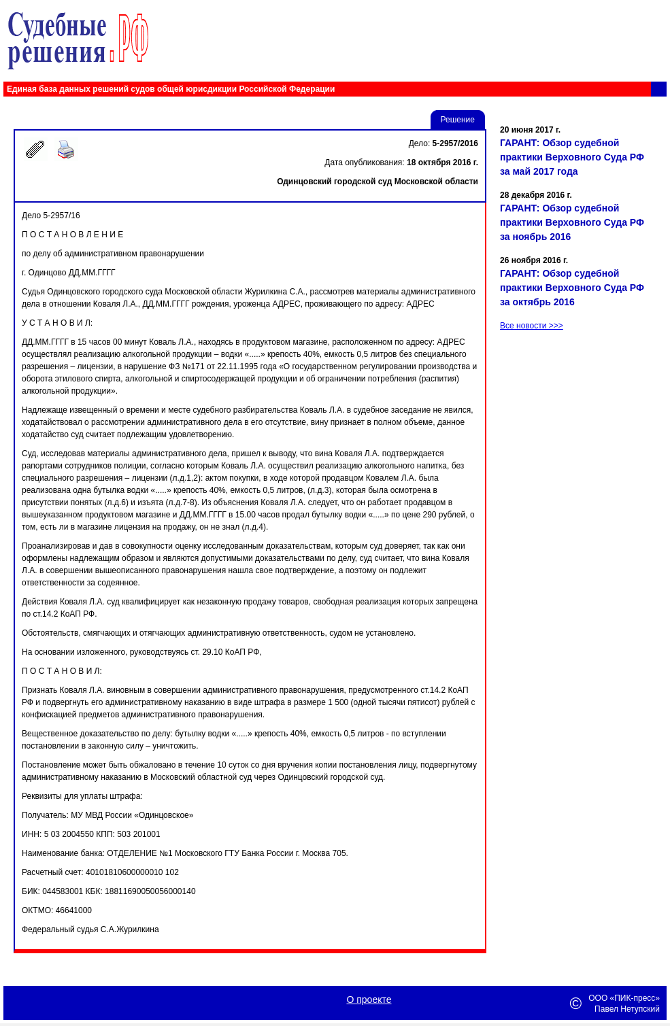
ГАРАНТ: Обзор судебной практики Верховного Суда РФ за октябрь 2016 (572, 287)
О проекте (368, 999)
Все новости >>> (531, 325)
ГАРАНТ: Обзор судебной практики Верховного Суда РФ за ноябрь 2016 (572, 222)
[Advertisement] (581, 481)
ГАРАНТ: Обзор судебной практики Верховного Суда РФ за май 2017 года (572, 157)
